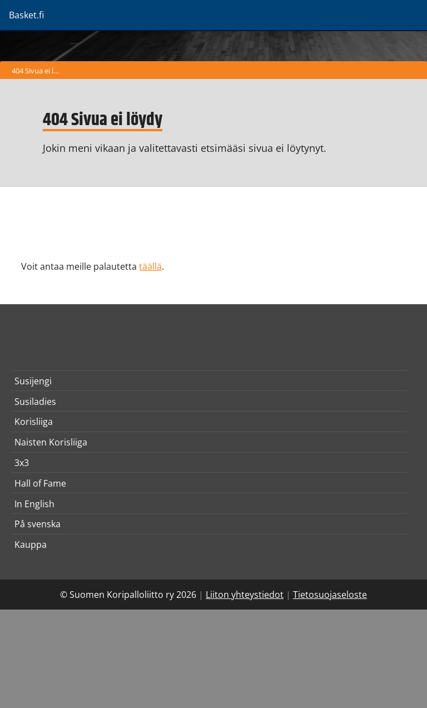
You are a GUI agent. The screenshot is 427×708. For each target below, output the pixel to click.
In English (34, 504)
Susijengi (33, 381)
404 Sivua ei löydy (38, 71)
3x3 (21, 463)
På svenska (37, 524)
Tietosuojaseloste (330, 594)
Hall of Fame (40, 483)
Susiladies (35, 401)
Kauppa (30, 544)
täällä (150, 266)
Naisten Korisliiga (50, 442)
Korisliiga (33, 421)
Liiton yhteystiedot (245, 594)
